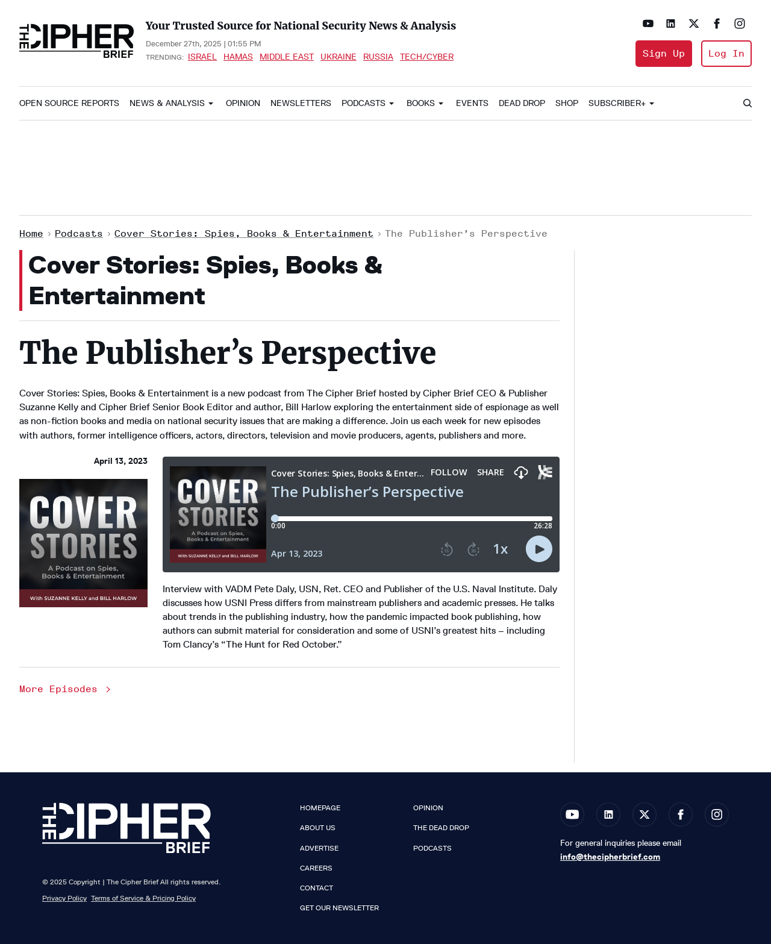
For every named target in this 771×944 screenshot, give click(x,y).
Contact (316, 888)
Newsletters (300, 103)
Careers (316, 868)
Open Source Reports (69, 103)
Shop (566, 103)
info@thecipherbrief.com (610, 856)
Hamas (238, 56)
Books (421, 103)
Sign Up (664, 53)
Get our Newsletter (339, 908)
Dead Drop (522, 103)
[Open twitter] (694, 23)
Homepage (320, 808)
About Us (318, 828)
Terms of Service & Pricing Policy (143, 897)
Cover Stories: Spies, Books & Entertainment (243, 233)
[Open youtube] (648, 23)
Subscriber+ (617, 103)
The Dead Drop (441, 828)
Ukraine (338, 56)
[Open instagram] (740, 23)
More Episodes (66, 689)
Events (472, 103)
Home (31, 233)
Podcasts (364, 103)
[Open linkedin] (671, 23)
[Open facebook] (717, 23)
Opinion (243, 103)
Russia (378, 56)
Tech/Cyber (427, 56)
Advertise (319, 848)
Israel (202, 56)
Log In (726, 53)
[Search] (747, 103)
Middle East (287, 56)
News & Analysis (167, 103)
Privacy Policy (64, 897)
